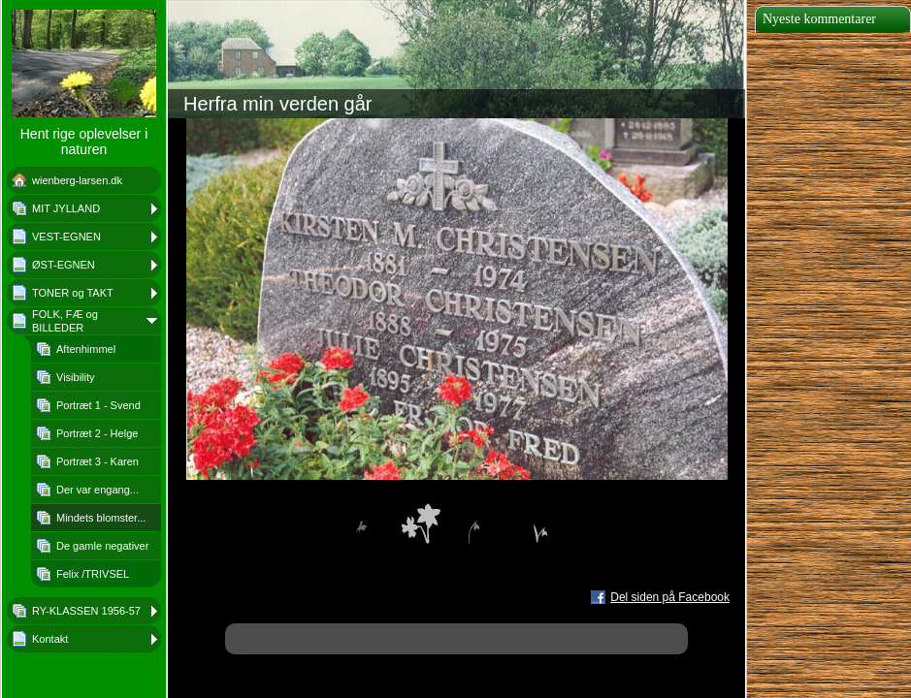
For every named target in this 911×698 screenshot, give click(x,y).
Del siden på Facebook (670, 597)
